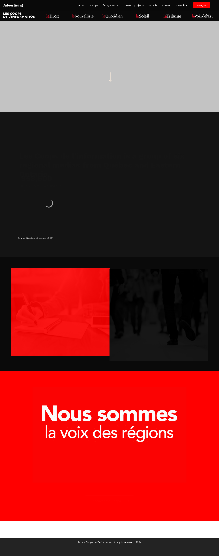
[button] (109, 500)
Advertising (13, 5)
